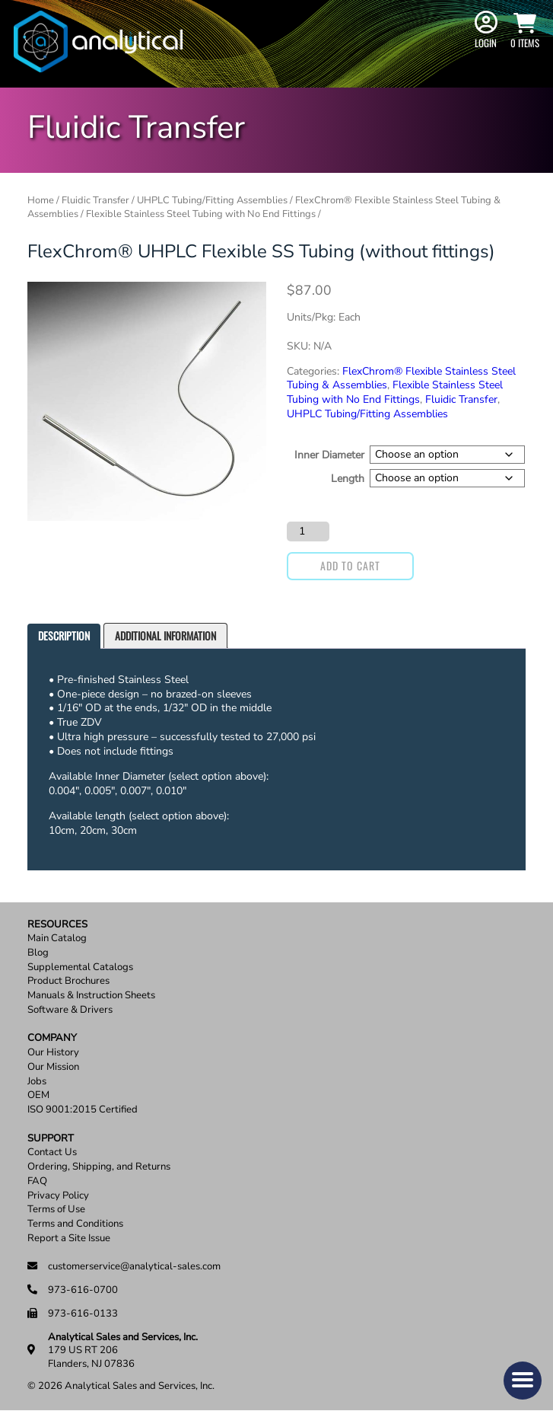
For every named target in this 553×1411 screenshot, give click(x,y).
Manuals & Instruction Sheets (91, 995)
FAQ (37, 1181)
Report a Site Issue (68, 1238)
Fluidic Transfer (95, 200)
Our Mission (53, 1067)
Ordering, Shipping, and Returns (98, 1166)
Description (64, 635)
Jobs (36, 1081)
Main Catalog (57, 938)
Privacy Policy (58, 1195)
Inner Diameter (329, 455)
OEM (38, 1095)
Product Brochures (68, 981)
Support (50, 1138)
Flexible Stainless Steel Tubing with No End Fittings (201, 214)
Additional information (165, 635)
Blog (38, 953)
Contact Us (52, 1152)
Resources (57, 924)
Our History (53, 1052)
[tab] (63, 636)
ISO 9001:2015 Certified (82, 1109)
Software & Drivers (70, 1010)
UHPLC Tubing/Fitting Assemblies (212, 200)
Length (347, 478)
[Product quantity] (308, 531)
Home (40, 200)
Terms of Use (56, 1209)
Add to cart (350, 565)
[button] (523, 1381)
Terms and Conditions (75, 1224)
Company (52, 1038)
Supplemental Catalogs (80, 967)
